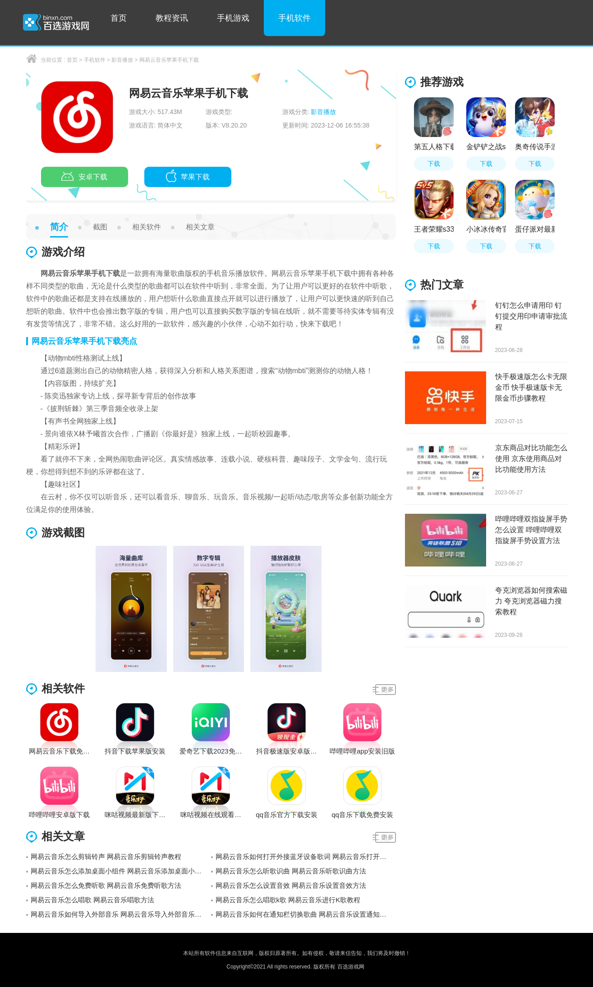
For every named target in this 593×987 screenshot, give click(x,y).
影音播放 (122, 60)
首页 (118, 18)
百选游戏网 (350, 967)
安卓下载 (84, 177)
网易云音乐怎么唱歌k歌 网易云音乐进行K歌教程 (288, 900)
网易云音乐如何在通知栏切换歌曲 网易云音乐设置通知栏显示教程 (306, 914)
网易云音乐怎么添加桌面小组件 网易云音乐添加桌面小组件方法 (121, 871)
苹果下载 (188, 177)
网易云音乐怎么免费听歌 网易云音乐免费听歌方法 (106, 885)
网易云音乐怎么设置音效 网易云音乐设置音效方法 (291, 885)
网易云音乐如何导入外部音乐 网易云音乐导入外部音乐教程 (119, 914)
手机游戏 (233, 18)
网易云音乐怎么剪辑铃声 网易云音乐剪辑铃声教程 (106, 856)
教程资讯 (172, 18)
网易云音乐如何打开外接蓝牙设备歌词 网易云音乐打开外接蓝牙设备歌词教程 (306, 856)
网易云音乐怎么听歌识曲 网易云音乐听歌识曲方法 (291, 871)
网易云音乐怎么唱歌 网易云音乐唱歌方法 (92, 900)
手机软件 (294, 18)
